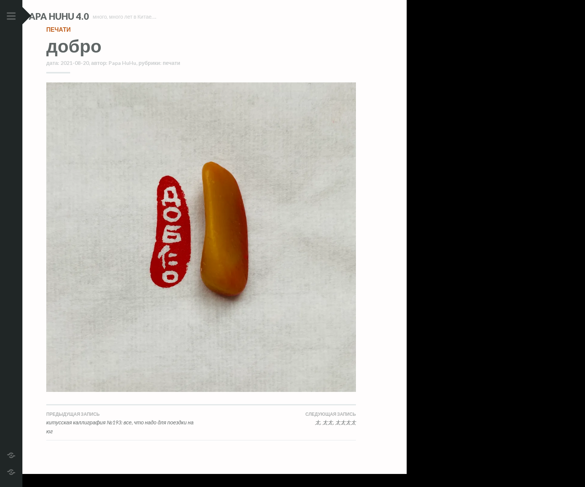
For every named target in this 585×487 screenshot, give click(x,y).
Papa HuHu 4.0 (78, 16)
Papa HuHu (122, 76)
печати (58, 42)
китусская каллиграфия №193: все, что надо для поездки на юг (123, 436)
